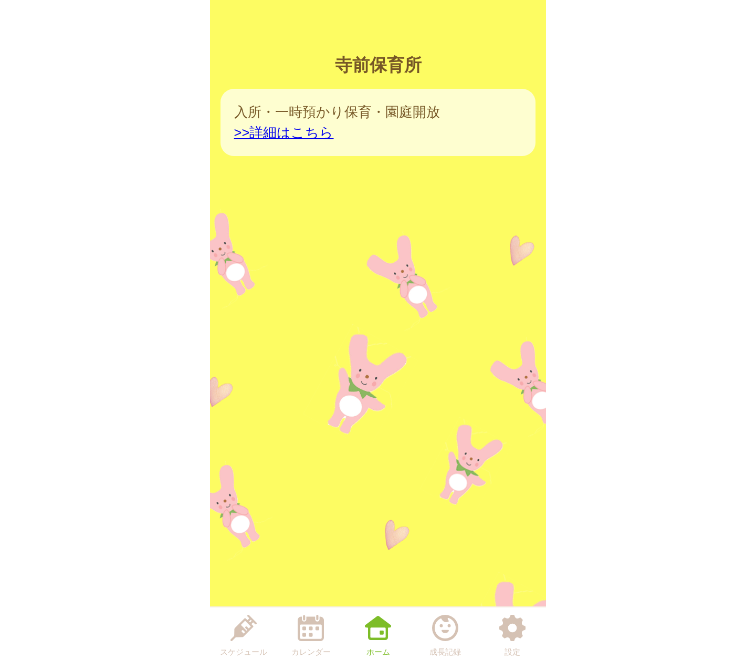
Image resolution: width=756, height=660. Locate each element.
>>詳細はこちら (284, 132)
